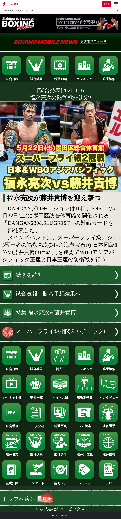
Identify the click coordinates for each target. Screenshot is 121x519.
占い (109, 481)
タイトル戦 (60, 396)
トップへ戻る (27, 499)
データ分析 (36, 424)
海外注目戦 (85, 453)
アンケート (36, 481)
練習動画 (60, 77)
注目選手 (109, 424)
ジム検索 (85, 424)
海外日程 (12, 453)
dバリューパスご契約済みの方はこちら (18, 11)
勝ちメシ (60, 481)
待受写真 (60, 424)
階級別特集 (85, 396)
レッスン (85, 481)
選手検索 (109, 77)
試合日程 (12, 77)
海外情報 (109, 453)
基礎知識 (12, 481)
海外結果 (36, 453)
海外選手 (60, 453)
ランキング (85, 77)
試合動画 (12, 424)
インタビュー (109, 396)
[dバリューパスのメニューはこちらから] (115, 4)
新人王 (60, 367)
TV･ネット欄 (12, 396)
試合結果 (36, 77)
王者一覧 (36, 396)
